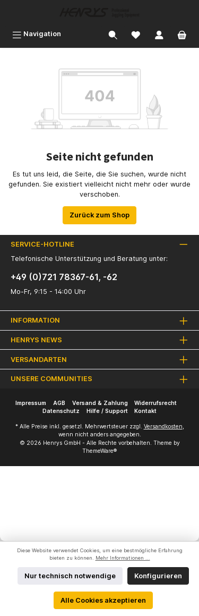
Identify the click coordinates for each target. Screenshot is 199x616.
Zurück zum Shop (99, 215)
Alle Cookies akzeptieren (103, 600)
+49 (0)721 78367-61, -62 (64, 277)
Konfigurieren (158, 576)
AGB (59, 403)
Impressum (30, 403)
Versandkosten (163, 426)
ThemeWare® (99, 451)
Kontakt (145, 411)
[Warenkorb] (182, 34)
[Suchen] (113, 34)
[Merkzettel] (136, 34)
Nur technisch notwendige (70, 576)
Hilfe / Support (107, 411)
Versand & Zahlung (100, 403)
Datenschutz (61, 411)
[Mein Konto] (159, 34)
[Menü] (36, 34)
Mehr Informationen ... (123, 558)
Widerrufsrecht (155, 403)
